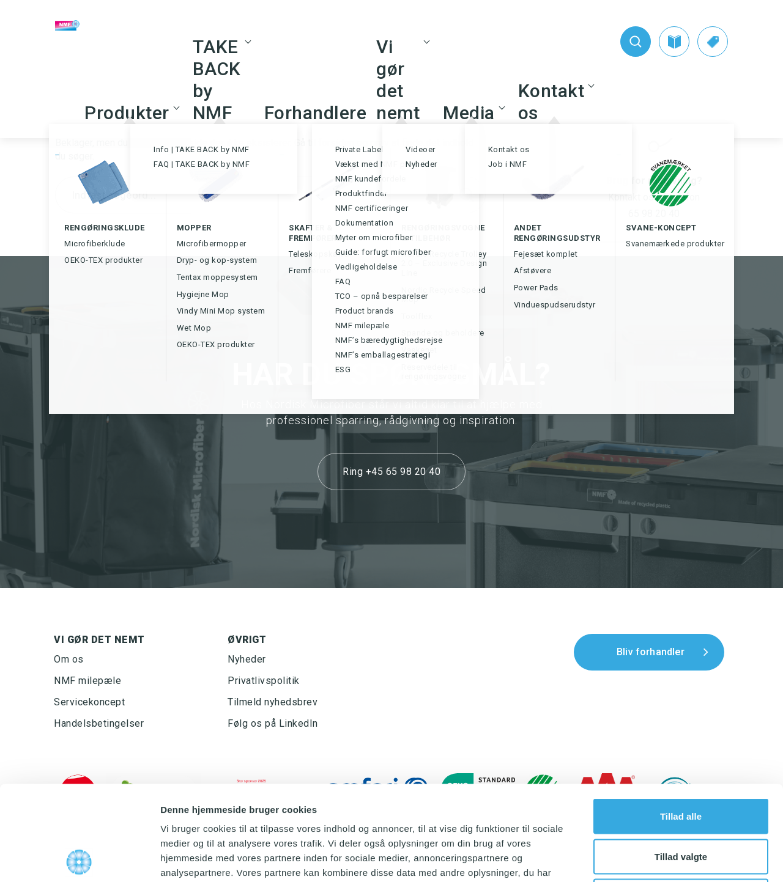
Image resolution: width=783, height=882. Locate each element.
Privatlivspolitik (264, 680)
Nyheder (247, 659)
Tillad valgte (681, 762)
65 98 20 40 (654, 213)
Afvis (681, 801)
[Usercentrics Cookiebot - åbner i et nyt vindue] (79, 858)
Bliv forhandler (651, 652)
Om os (69, 659)
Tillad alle (681, 721)
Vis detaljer (636, 858)
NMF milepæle (87, 680)
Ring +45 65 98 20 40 (391, 471)
